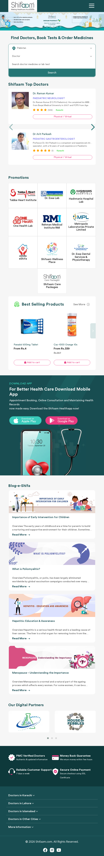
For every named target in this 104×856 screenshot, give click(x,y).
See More (79, 304)
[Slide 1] (44, 27)
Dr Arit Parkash (42, 134)
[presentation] (11, 127)
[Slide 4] (54, 27)
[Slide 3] (50, 27)
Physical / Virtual (62, 116)
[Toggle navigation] (92, 6)
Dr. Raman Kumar (43, 93)
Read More (21, 534)
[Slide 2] (47, 27)
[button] (48, 738)
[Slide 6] (60, 27)
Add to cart (32, 362)
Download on (28, 419)
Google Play (66, 421)
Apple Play (29, 421)
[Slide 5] (57, 27)
